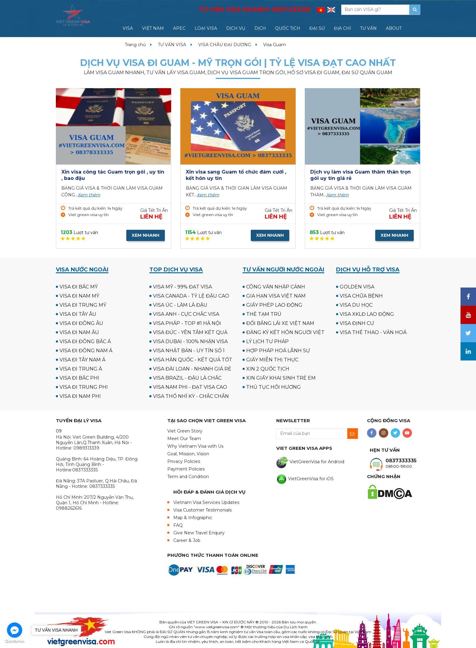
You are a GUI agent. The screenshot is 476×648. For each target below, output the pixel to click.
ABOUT (394, 28)
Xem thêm (89, 195)
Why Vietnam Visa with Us (195, 446)
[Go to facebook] (14, 630)
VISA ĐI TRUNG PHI (83, 387)
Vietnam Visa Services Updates (206, 502)
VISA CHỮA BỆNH (361, 296)
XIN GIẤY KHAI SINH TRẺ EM (281, 378)
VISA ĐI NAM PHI (80, 396)
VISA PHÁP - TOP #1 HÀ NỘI (187, 323)
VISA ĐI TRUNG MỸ (82, 305)
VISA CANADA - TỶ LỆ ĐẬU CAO (191, 296)
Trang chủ (135, 44)
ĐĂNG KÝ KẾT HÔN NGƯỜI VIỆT (285, 332)
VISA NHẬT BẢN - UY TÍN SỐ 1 (189, 350)
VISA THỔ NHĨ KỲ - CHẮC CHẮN (191, 396)
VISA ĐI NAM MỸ (79, 296)
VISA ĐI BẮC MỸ (78, 287)
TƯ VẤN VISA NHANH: (255, 9)
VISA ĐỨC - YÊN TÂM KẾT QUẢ (190, 332)
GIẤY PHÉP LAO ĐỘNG (274, 305)
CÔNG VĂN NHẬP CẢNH (275, 287)
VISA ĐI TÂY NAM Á (82, 360)
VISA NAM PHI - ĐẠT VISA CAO (190, 387)
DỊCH (260, 28)
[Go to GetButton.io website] (14, 642)
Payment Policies (186, 469)
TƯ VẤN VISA (172, 44)
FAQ (178, 525)
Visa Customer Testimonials (202, 510)
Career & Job (186, 540)
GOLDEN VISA (357, 287)
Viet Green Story (184, 431)
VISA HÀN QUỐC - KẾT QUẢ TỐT (192, 360)
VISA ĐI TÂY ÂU (77, 314)
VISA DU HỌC (356, 305)
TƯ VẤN (368, 28)
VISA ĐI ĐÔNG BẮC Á (85, 341)
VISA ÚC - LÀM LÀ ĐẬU (180, 305)
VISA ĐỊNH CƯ (357, 323)
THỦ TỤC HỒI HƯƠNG (273, 387)
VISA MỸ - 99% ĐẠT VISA (182, 287)
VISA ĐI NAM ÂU (79, 332)
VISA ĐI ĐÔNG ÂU (81, 323)
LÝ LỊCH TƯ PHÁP (267, 341)
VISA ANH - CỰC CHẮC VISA (186, 314)
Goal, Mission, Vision (188, 454)
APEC (179, 28)
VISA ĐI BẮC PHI (79, 378)
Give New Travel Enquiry (199, 533)
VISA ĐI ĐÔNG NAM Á (85, 350)
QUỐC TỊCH (287, 28)
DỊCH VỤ (235, 28)
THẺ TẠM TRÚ (263, 314)
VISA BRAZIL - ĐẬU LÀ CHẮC (187, 378)
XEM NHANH (145, 235)
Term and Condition (188, 476)
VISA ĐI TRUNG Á (80, 369)
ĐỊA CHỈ (342, 28)
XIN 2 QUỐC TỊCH (267, 369)
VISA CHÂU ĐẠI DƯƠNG (224, 44)
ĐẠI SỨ (317, 28)
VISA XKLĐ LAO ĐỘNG (367, 314)
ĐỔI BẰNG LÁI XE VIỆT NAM (280, 323)
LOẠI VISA (206, 28)
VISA (128, 28)
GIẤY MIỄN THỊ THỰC (272, 360)
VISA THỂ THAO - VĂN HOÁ (373, 332)
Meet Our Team (184, 438)
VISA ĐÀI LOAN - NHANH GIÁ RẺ (192, 369)
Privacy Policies (183, 461)
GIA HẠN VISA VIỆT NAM (276, 296)
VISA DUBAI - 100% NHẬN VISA (190, 341)
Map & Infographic (192, 517)
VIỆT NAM (153, 28)
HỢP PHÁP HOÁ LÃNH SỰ (278, 350)
